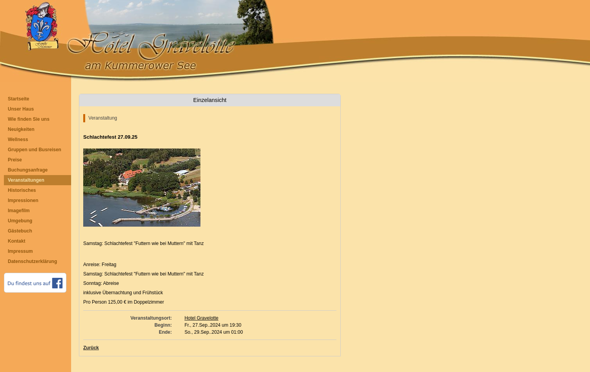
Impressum (20, 251)
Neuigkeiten (21, 129)
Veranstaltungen (26, 180)
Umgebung (20, 221)
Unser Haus (21, 109)
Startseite (18, 99)
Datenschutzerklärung (32, 261)
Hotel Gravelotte (201, 318)
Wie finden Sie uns (29, 119)
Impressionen (23, 200)
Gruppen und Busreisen (34, 149)
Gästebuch (20, 231)
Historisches (22, 190)
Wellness (18, 139)
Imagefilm (19, 210)
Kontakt (16, 241)
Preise (15, 160)
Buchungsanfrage (28, 170)
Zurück (91, 348)
